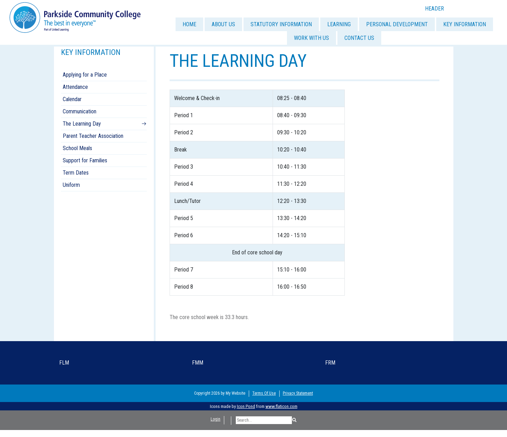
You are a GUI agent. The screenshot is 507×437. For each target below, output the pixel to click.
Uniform (71, 185)
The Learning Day (82, 123)
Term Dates (76, 172)
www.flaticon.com (281, 406)
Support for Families (85, 160)
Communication (79, 111)
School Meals (77, 148)
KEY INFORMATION (464, 24)
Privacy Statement (298, 393)
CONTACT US (359, 38)
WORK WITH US (311, 38)
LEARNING (339, 24)
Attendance (75, 87)
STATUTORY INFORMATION (281, 24)
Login (215, 419)
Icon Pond (246, 406)
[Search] (263, 420)
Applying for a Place (85, 74)
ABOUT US (223, 24)
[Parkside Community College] (75, 17)
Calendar (72, 99)
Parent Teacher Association (93, 136)
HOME (189, 24)
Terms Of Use (264, 393)
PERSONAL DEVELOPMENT (397, 24)
